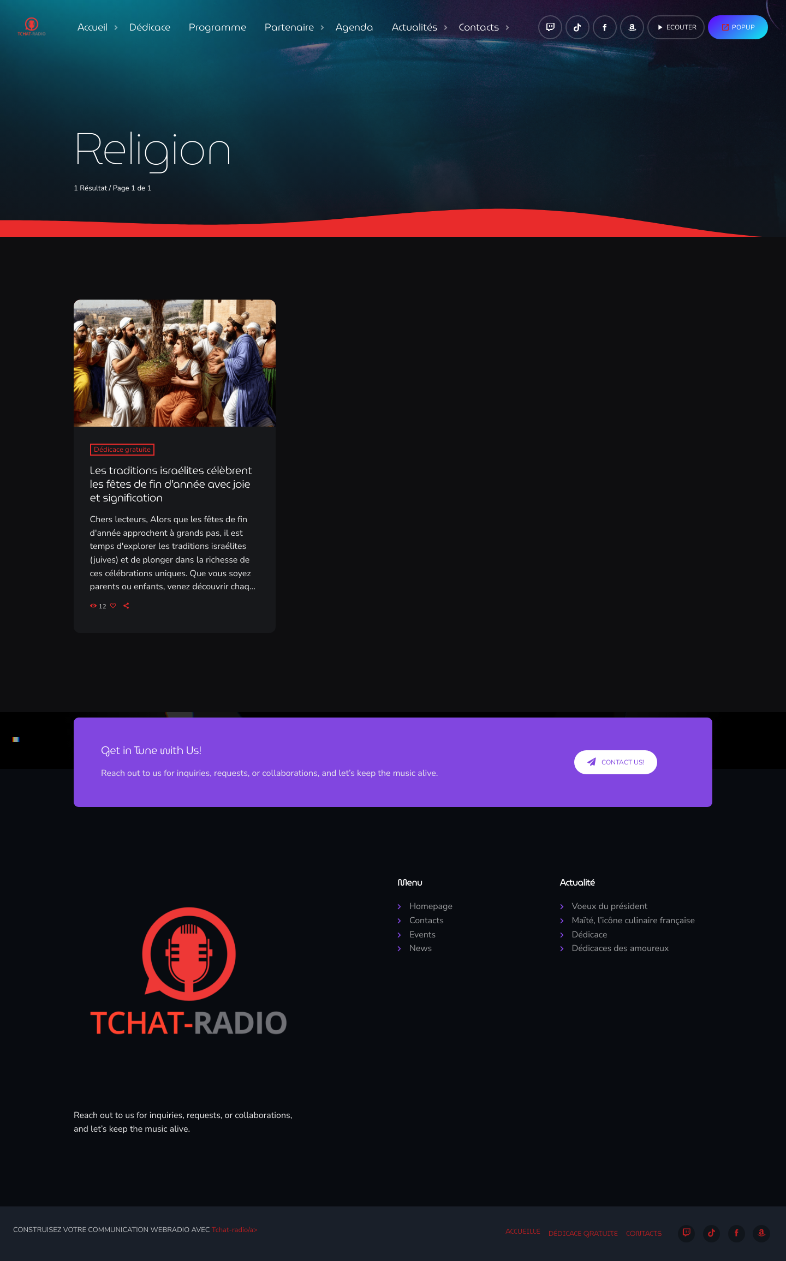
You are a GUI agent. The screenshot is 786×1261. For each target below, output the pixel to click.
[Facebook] (605, 27)
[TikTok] (577, 27)
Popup (738, 27)
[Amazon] (632, 27)
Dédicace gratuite (122, 450)
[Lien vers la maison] (31, 27)
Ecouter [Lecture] (676, 27)
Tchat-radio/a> (235, 1230)
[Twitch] (550, 27)
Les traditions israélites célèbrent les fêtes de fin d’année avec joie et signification (171, 484)
